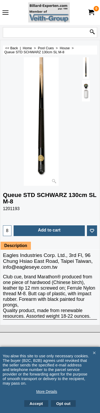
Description (15, 245)
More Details (46, 391)
